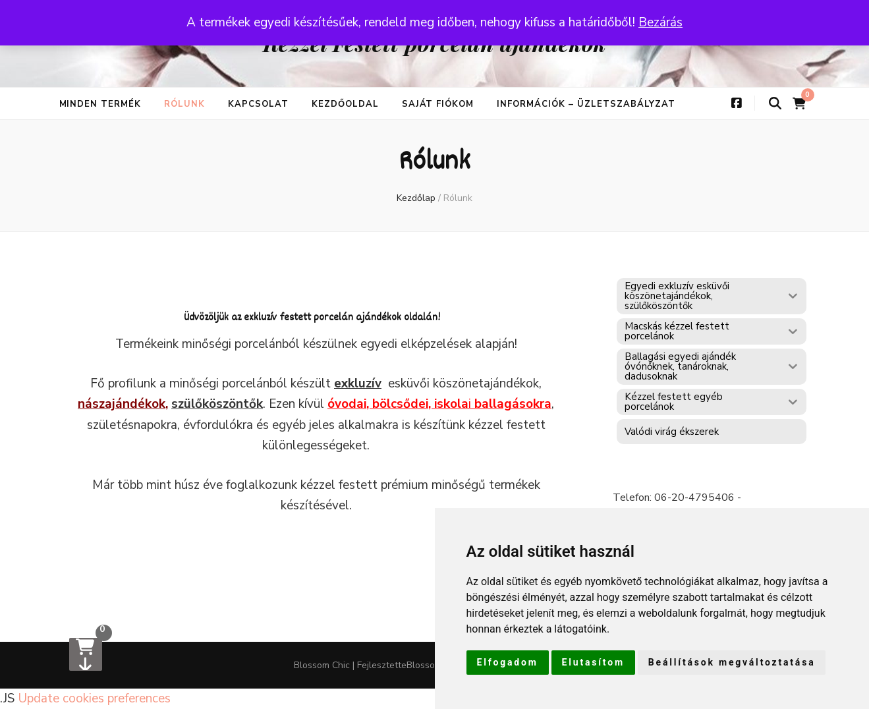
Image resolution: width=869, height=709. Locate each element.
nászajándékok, (123, 403)
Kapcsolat (258, 104)
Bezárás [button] (660, 22)
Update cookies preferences (94, 698)
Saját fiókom (438, 104)
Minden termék (100, 104)
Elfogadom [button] (507, 662)
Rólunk (184, 104)
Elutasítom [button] (593, 662)
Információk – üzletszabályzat (586, 104)
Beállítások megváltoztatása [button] (732, 662)
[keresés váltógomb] (775, 104)
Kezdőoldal (345, 104)
